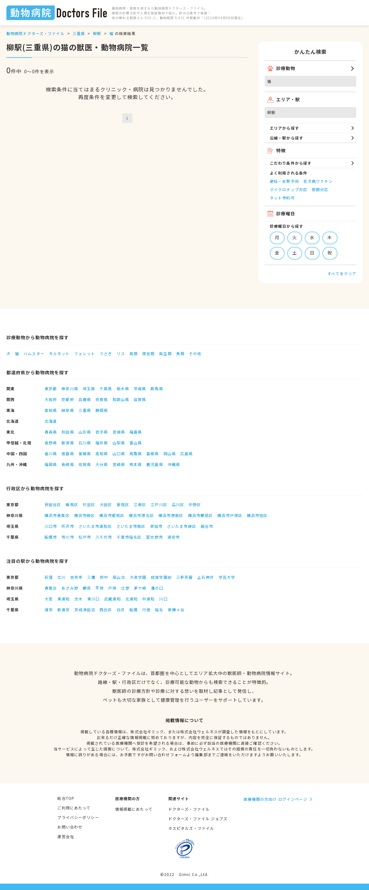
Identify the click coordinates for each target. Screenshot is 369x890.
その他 (195, 353)
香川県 (51, 453)
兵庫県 (85, 399)
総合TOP (65, 798)
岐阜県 (67, 410)
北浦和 (131, 598)
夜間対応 (320, 189)
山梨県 (119, 442)
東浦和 (63, 598)
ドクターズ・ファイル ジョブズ (198, 818)
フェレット (84, 353)
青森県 (51, 431)
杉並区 (89, 504)
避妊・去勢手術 (284, 181)
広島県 (186, 453)
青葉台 (51, 588)
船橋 (133, 609)
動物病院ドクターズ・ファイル (35, 33)
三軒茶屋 (184, 577)
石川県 (85, 442)
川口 (163, 598)
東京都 (51, 388)
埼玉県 (89, 388)
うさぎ (106, 353)
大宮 (49, 598)
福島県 (135, 431)
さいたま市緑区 (181, 526)
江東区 (140, 504)
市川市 (67, 537)
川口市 (51, 526)
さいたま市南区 (131, 526)
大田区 (106, 504)
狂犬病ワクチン (318, 181)
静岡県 (101, 410)
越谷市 (207, 526)
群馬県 (156, 388)
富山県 (135, 442)
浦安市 (173, 537)
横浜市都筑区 (111, 515)
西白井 (106, 609)
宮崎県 (119, 464)
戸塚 (112, 588)
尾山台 (119, 577)
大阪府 (51, 399)
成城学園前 (161, 577)
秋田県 (67, 431)
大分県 (101, 464)
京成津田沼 (84, 609)
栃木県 (123, 388)
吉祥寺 (76, 577)
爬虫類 (148, 353)
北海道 (51, 421)
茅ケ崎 (140, 588)
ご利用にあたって (73, 807)
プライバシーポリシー (78, 817)
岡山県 (170, 453)
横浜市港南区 (171, 515)
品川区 (178, 504)
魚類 (180, 353)
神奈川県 (69, 388)
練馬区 (72, 504)
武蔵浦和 (112, 598)
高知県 (101, 453)
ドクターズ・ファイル (189, 809)
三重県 (79, 33)
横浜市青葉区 (57, 515)
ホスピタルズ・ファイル (191, 828)
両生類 (165, 353)
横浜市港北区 (141, 515)
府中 (104, 577)
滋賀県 (140, 399)
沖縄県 (174, 464)
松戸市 (85, 537)
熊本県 (135, 464)
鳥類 (133, 353)
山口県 (119, 453)
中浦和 (148, 598)
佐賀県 (85, 464)
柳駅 (97, 33)
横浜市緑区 (84, 515)
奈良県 (101, 399)
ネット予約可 (282, 197)
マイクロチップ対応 (288, 189)
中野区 (195, 504)
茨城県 (140, 388)
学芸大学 (227, 577)
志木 (78, 598)
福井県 (101, 442)
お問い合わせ (69, 826)
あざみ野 (69, 588)
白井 (121, 609)
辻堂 (125, 588)
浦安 (49, 609)
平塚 (99, 588)
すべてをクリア (341, 273)
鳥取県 (135, 453)
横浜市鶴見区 (200, 515)
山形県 (85, 431)
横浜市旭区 (257, 515)
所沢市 (67, 526)
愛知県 (51, 410)
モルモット (59, 353)
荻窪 (49, 577)
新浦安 (63, 609)
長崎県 (67, 464)
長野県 (51, 442)
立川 (61, 577)
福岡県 (51, 464)
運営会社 (65, 836)
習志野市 (154, 537)
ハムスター (34, 353)
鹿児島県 (154, 464)
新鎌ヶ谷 (176, 609)
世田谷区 (53, 504)
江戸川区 (158, 504)
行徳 (146, 609)
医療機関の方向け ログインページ (276, 799)
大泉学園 (138, 577)
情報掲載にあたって (133, 809)
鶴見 (87, 588)
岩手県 (101, 431)
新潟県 (67, 442)
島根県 (152, 453)
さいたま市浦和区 (95, 526)
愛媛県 (85, 453)
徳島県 (67, 453)
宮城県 (119, 431)
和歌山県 (121, 399)
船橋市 (51, 537)
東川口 (93, 598)
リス (120, 353)
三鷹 (91, 577)
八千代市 (103, 537)
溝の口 (157, 588)
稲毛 (159, 609)
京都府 (67, 399)
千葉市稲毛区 (129, 537)
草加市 (156, 526)
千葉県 (106, 388)
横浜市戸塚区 (229, 515)
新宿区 (123, 504)
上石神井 (205, 577)
